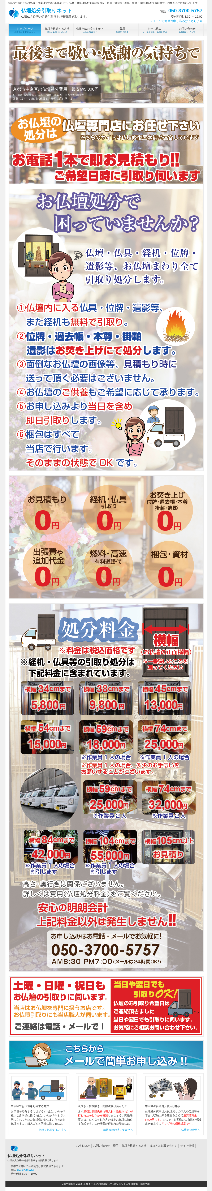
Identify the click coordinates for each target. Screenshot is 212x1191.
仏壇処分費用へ (190, 1129)
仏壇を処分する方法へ (52, 1129)
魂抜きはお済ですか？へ (118, 1129)
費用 (115, 1145)
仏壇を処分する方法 (134, 1145)
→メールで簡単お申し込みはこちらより (176, 21)
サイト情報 (187, 1145)
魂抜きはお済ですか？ (163, 1145)
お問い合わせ (101, 1145)
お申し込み (83, 1145)
